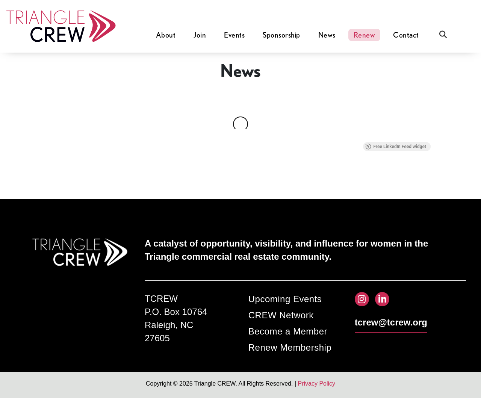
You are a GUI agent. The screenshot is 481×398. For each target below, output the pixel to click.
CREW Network (281, 315)
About (166, 34)
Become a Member (287, 331)
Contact (406, 34)
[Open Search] (443, 34)
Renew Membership (289, 347)
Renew (364, 34)
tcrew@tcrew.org (391, 322)
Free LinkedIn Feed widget (395, 147)
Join (200, 34)
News (327, 34)
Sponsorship (281, 34)
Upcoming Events (285, 299)
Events (234, 34)
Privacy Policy (317, 383)
